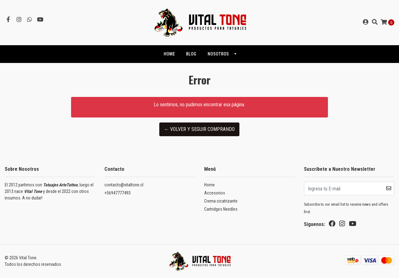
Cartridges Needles (221, 209)
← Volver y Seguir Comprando (199, 129)
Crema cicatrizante (221, 201)
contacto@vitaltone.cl (123, 184)
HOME (169, 53)
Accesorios (214, 192)
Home (209, 184)
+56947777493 (117, 192)
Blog (191, 53)
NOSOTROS (218, 53)
